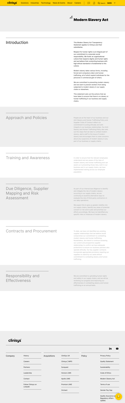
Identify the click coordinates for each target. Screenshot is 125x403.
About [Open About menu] (69, 3)
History (26, 356)
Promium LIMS (66, 384)
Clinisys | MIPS (66, 361)
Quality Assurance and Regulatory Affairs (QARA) (108, 398)
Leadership (28, 373)
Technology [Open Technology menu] (46, 3)
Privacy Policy (105, 356)
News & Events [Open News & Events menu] (59, 3)
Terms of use (105, 384)
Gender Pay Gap (106, 390)
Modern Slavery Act (107, 379)
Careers (77, 3)
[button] (102, 3)
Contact (89, 3)
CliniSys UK (65, 356)
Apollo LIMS (65, 379)
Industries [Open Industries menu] (35, 3)
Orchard (64, 390)
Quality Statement (107, 361)
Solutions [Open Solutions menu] (25, 3)
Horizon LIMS (66, 373)
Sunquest (64, 367)
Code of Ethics (105, 373)
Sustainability (105, 367)
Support (94, 3)
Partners (27, 367)
